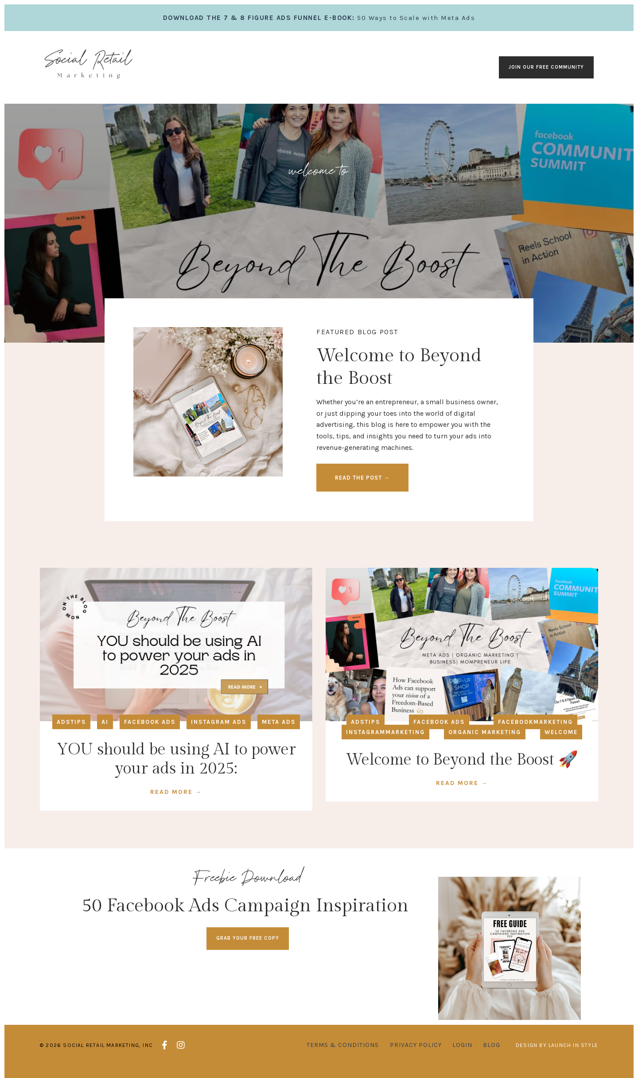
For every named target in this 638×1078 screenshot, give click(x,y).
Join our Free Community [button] (546, 67)
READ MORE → (176, 795)
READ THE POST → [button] (363, 479)
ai (105, 725)
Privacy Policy (416, 1053)
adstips (71, 725)
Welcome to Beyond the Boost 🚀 (462, 763)
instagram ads (218, 725)
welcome (561, 735)
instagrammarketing (385, 735)
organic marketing (484, 735)
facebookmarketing (535, 725)
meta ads (279, 725)
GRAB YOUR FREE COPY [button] (247, 941)
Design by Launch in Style (557, 1053)
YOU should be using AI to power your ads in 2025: (176, 762)
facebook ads (149, 725)
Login (462, 1053)
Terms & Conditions (343, 1053)
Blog (491, 1053)
